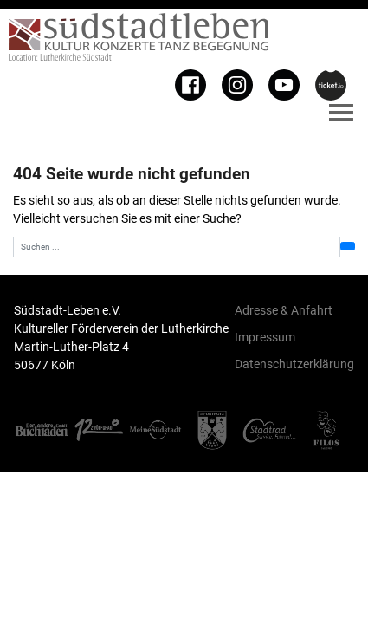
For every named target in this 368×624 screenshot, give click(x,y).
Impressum (265, 337)
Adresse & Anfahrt (283, 310)
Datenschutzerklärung (294, 364)
